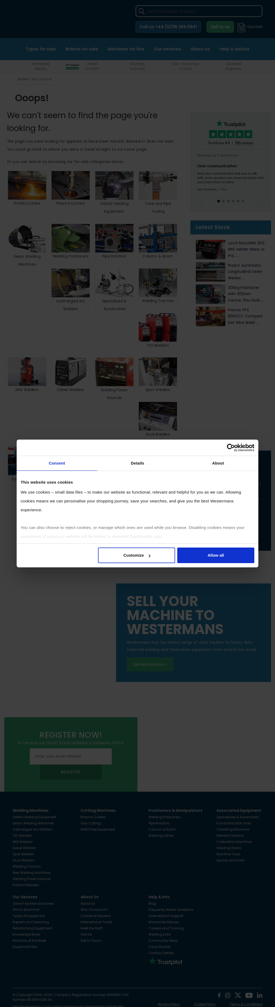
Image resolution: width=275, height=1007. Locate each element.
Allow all (216, 555)
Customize (137, 555)
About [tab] (218, 463)
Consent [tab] (57, 463)
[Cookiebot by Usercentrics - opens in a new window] (230, 448)
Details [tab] (137, 463)
